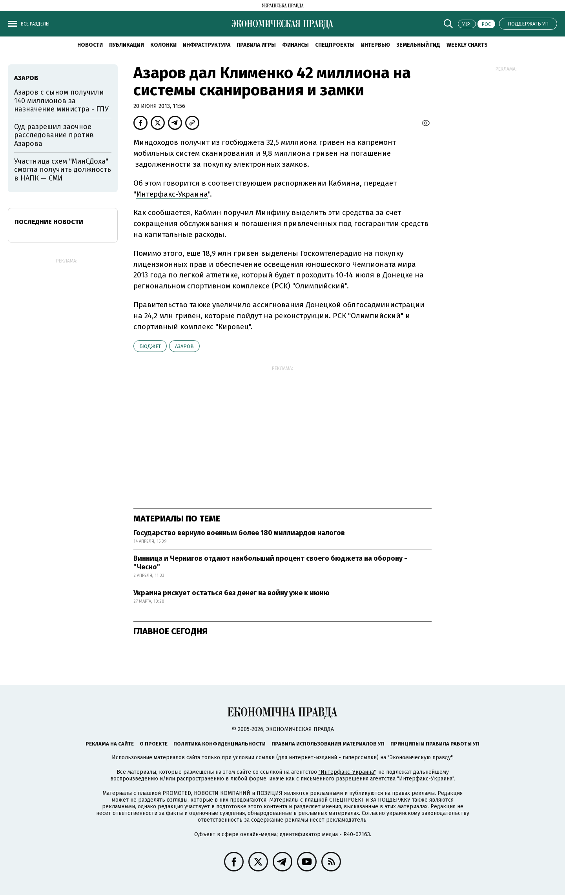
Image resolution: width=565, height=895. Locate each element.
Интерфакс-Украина (172, 194)
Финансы (295, 45)
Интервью (375, 45)
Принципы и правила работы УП (434, 744)
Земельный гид (418, 45)
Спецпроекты (335, 45)
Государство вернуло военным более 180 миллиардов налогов (239, 533)
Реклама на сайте (110, 744)
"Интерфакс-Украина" (347, 772)
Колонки (163, 45)
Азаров (184, 346)
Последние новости (49, 222)
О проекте (154, 744)
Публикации (126, 45)
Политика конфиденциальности (219, 744)
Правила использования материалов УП (328, 744)
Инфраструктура (206, 45)
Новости (90, 45)
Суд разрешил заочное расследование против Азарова (54, 135)
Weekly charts (467, 45)
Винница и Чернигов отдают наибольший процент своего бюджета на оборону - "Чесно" (270, 562)
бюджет (150, 346)
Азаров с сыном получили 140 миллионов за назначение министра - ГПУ (61, 100)
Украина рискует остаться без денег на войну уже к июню (231, 593)
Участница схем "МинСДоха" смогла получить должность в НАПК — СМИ (62, 169)
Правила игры (256, 45)
